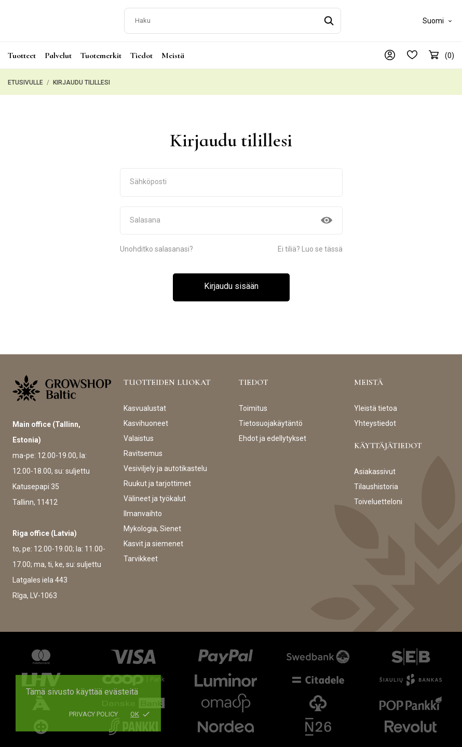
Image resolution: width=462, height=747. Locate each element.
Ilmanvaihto (143, 509)
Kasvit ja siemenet (153, 539)
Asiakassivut (375, 467)
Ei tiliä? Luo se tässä (310, 245)
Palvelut (58, 51)
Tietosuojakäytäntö (271, 419)
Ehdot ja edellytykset (272, 434)
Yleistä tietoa (375, 404)
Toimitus (253, 404)
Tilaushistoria (376, 482)
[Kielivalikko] (438, 18)
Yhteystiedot (375, 419)
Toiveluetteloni (378, 497)
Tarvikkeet (141, 554)
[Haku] (232, 19)
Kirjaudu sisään (231, 282)
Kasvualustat (145, 404)
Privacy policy (93, 714)
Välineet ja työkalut (155, 494)
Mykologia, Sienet (152, 524)
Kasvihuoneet (146, 419)
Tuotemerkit (100, 51)
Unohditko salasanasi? (156, 245)
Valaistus (139, 434)
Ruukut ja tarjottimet (157, 479)
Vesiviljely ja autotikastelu (165, 464)
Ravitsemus (143, 449)
